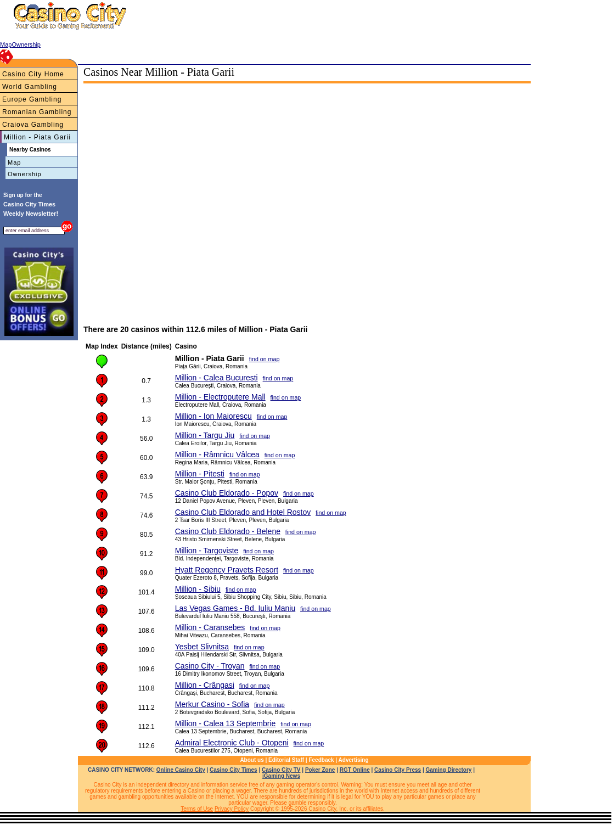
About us (251, 760)
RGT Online (355, 770)
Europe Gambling (31, 99)
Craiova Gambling (33, 124)
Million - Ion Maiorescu (213, 416)
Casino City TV (281, 770)
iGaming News (281, 776)
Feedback (321, 760)
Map (14, 162)
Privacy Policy (232, 809)
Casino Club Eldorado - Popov (226, 493)
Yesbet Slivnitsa (202, 646)
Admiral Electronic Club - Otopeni (232, 742)
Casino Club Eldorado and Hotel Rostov (243, 512)
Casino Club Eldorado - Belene (227, 531)
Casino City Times (233, 770)
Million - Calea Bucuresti (216, 377)
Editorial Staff (286, 760)
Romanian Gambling (36, 112)
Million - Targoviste (207, 550)
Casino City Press (397, 770)
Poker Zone (320, 770)
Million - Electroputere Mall (220, 396)
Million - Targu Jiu (205, 435)
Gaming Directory (449, 770)
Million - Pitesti (199, 473)
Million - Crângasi (204, 685)
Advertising (354, 760)
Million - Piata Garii (37, 137)
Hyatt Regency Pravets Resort (226, 569)
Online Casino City (180, 770)
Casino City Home (33, 74)
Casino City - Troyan (210, 665)
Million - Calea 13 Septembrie (225, 723)
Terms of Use (197, 809)
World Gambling (29, 87)
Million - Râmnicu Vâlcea (217, 454)
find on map (264, 359)
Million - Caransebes (210, 627)
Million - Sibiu (198, 589)
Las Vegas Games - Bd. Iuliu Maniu (235, 608)
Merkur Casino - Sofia (212, 704)
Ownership (25, 174)
